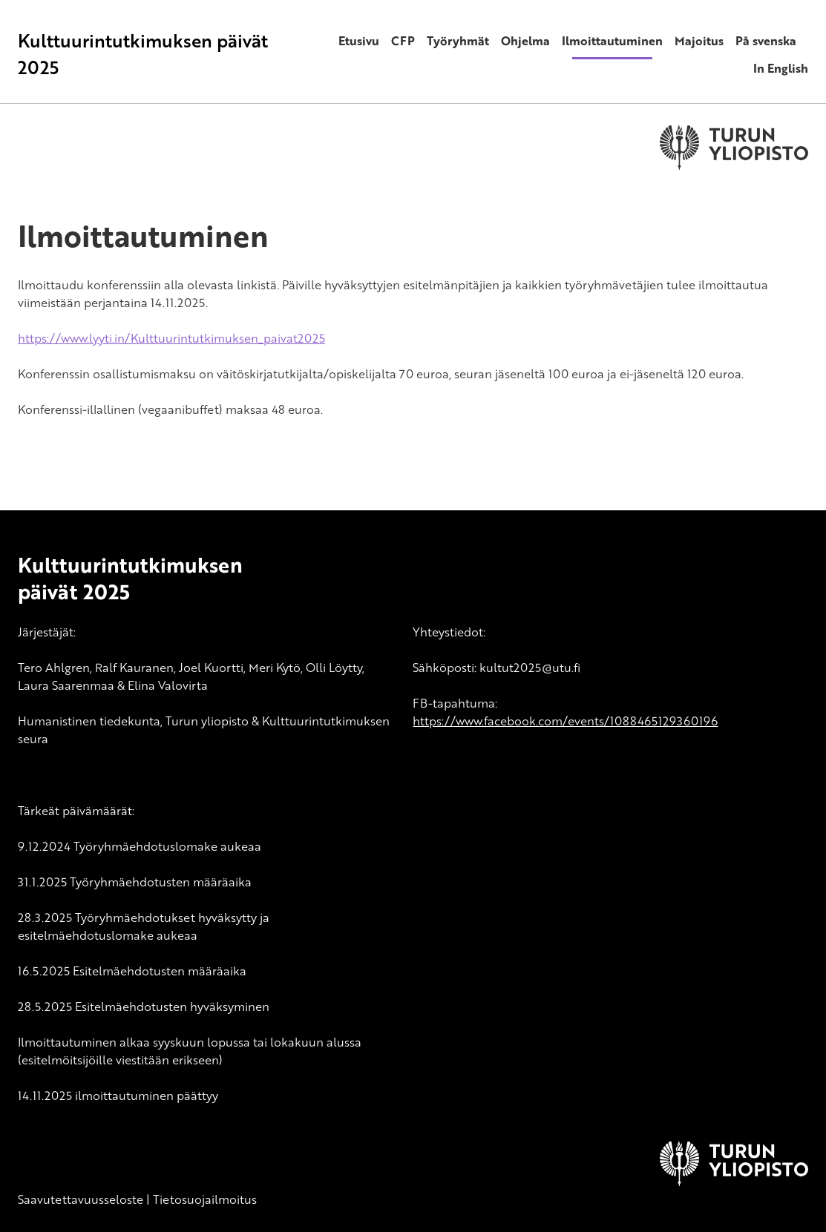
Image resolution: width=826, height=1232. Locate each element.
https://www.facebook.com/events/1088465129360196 (565, 721)
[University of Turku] (734, 1181)
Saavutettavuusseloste (80, 1199)
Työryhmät (458, 41)
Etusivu (358, 41)
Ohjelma (525, 41)
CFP (403, 41)
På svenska (765, 41)
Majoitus (699, 41)
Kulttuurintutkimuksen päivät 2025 (143, 53)
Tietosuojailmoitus (205, 1199)
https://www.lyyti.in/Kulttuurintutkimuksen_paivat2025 (171, 338)
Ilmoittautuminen (612, 41)
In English (780, 68)
